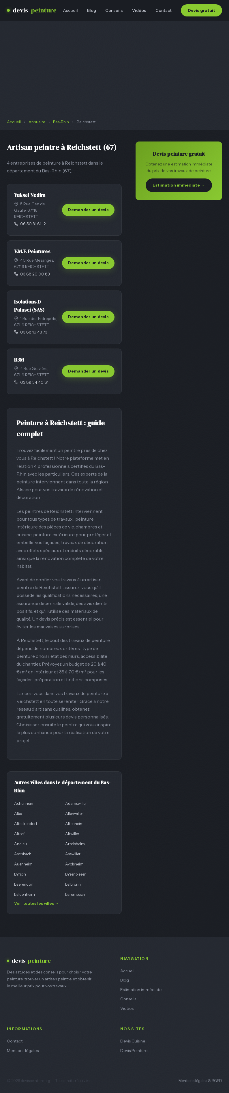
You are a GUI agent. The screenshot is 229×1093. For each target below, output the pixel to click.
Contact (163, 10)
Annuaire (37, 122)
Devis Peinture (134, 1050)
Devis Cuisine (132, 1041)
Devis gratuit (201, 10)
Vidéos (139, 10)
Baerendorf (24, 884)
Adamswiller (76, 803)
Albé (18, 813)
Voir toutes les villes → (36, 903)
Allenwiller (74, 813)
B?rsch (20, 874)
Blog (91, 10)
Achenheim (24, 803)
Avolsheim (74, 864)
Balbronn (73, 884)
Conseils (114, 10)
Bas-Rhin (61, 122)
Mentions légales (23, 1050)
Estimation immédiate (141, 989)
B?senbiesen (76, 874)
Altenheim (74, 823)
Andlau (20, 843)
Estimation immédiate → (179, 185)
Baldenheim (24, 894)
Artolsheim (75, 843)
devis (32, 10)
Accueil (70, 10)
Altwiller (72, 833)
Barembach (75, 894)
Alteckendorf (25, 823)
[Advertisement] (114, 75)
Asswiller (72, 854)
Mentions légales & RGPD (200, 1081)
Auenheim (23, 864)
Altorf (19, 833)
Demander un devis (88, 209)
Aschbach (22, 854)
